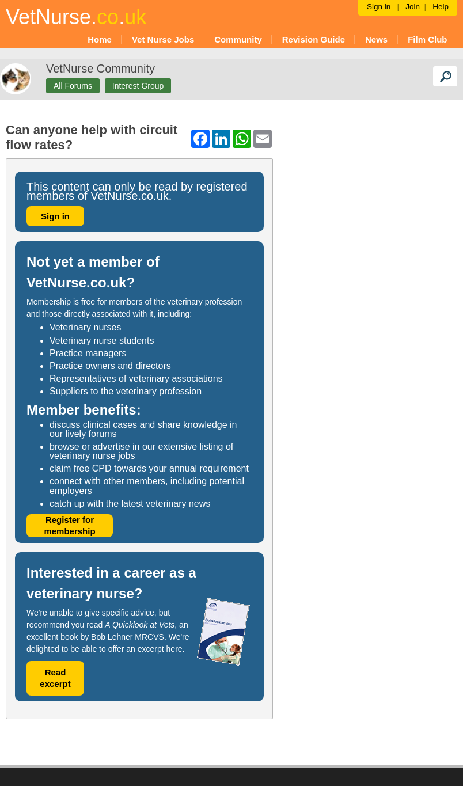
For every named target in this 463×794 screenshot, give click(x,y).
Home (100, 39)
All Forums (73, 85)
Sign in (55, 216)
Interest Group (138, 85)
